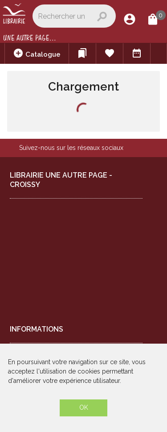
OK (83, 407)
